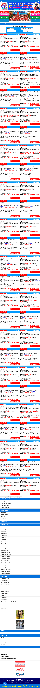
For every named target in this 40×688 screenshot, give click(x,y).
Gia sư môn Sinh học (5, 591)
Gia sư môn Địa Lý (5, 593)
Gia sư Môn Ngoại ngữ (6, 587)
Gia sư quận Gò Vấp (5, 558)
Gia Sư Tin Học (4, 606)
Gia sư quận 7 (4, 539)
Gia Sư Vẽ (3, 652)
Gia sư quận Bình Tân (5, 562)
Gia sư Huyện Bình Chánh (6, 567)
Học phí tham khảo (5, 507)
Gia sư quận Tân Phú (5, 556)
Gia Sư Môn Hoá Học (5, 582)
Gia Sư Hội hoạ (4, 608)
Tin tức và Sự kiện (5, 637)
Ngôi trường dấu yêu (5, 649)
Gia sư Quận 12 (4, 550)
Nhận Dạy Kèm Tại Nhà (6, 503)
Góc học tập (3, 642)
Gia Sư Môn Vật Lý (5, 580)
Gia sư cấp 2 (4, 597)
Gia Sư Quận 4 (4, 533)
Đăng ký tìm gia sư (5, 505)
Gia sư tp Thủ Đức (5, 560)
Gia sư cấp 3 (4, 599)
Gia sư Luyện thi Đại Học (6, 603)
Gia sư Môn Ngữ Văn (5, 584)
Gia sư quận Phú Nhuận (6, 565)
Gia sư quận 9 (4, 543)
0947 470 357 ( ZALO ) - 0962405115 (11, 46)
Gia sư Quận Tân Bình (5, 552)
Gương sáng (3, 639)
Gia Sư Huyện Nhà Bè (5, 573)
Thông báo (3, 516)
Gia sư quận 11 (4, 548)
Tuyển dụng (3, 512)
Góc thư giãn (4, 644)
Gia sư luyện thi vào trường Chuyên (8, 601)
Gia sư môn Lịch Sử (5, 589)
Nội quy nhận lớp (4, 514)
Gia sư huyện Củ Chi (5, 571)
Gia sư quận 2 (4, 529)
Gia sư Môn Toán (5, 578)
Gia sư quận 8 (4, 541)
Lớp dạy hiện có (4, 518)
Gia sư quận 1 (4, 526)
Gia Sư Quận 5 (4, 535)
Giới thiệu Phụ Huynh (5, 501)
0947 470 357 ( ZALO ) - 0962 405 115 (31, 46)
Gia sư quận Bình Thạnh (6, 554)
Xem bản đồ (6, 40)
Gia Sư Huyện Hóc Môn (6, 569)
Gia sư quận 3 (4, 531)
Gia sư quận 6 (4, 537)
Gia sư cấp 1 (4, 595)
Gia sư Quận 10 (4, 546)
